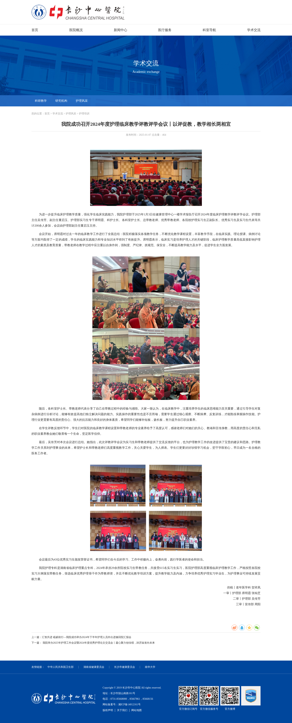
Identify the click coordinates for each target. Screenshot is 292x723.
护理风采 (82, 100)
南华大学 (150, 667)
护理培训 (84, 113)
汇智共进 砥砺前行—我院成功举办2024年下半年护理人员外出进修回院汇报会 (86, 637)
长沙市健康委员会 (124, 667)
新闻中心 (120, 30)
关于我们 (122, 710)
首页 (34, 30)
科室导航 (209, 30)
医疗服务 (165, 30)
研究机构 (61, 100)
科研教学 (41, 100)
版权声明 (108, 710)
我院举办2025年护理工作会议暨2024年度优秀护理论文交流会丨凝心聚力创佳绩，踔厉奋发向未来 (99, 642)
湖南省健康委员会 (93, 667)
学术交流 (254, 30)
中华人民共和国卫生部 (60, 667)
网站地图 (136, 710)
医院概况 (76, 30)
